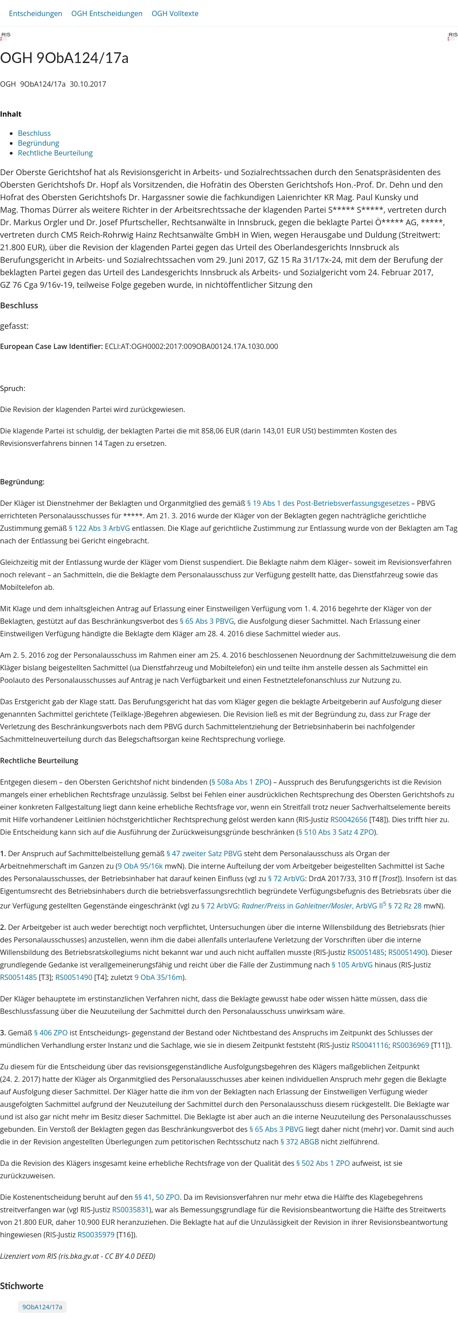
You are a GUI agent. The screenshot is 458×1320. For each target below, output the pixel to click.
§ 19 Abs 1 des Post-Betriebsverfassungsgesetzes (328, 503)
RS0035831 (130, 1210)
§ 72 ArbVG (286, 878)
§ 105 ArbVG (352, 965)
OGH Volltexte (175, 13)
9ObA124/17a (42, 1307)
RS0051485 (366, 952)
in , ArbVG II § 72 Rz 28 (332, 906)
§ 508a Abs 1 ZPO (240, 782)
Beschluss (34, 133)
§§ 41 (143, 1197)
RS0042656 (349, 819)
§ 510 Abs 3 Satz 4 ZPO (336, 832)
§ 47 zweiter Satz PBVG (204, 853)
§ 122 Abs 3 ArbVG (99, 528)
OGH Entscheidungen (106, 13)
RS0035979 (95, 1235)
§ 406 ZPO (51, 1033)
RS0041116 (370, 1045)
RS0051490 (406, 952)
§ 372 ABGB (299, 1142)
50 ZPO (168, 1197)
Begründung (38, 143)
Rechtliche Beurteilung (55, 153)
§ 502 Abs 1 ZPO (323, 1163)
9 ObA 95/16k (140, 866)
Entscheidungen (35, 13)
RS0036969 (410, 1045)
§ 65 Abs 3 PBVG (207, 621)
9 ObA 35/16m (158, 977)
